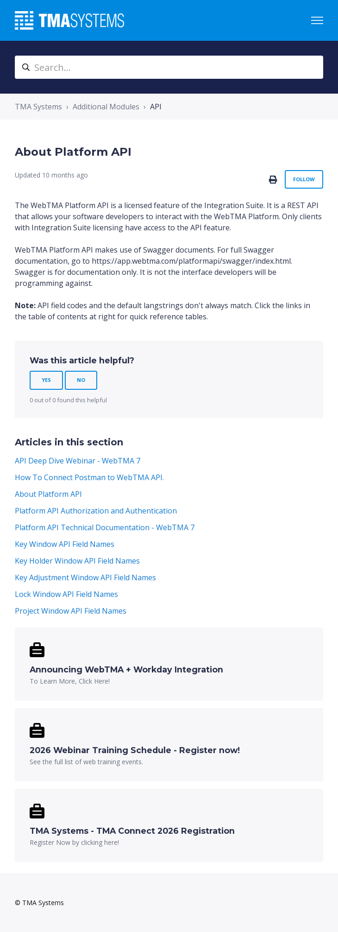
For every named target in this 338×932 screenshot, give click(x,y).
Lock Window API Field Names (66, 594)
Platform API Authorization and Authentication (96, 511)
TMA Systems (38, 106)
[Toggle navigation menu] (317, 20)
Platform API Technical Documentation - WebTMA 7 (104, 527)
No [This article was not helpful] (81, 379)
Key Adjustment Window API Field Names (85, 577)
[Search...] (169, 67)
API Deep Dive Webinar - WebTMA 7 (77, 461)
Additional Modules (106, 106)
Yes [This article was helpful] (46, 379)
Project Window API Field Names (70, 611)
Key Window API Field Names (64, 544)
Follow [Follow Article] (304, 179)
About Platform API (48, 494)
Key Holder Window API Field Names (77, 561)
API (156, 106)
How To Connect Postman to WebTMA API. (89, 477)
